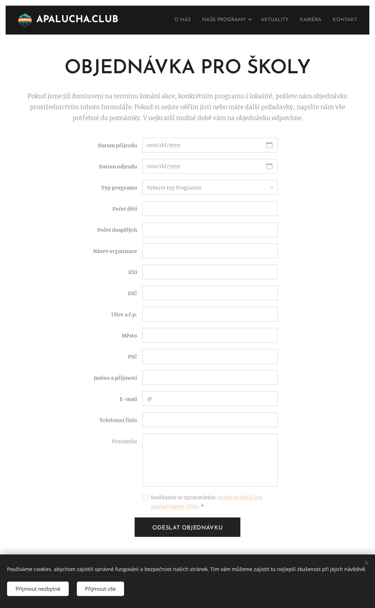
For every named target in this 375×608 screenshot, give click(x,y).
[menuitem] (170, 20)
